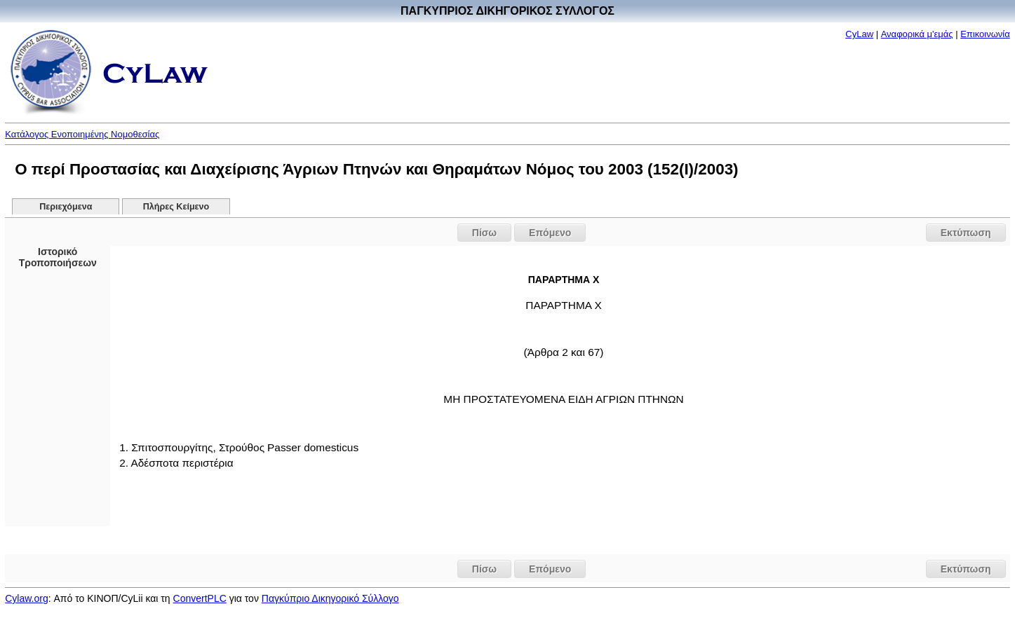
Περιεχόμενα (65, 207)
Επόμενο (550, 232)
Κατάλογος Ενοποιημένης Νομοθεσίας (82, 134)
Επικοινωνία (985, 34)
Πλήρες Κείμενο (176, 207)
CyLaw (859, 34)
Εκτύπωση (966, 232)
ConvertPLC (200, 598)
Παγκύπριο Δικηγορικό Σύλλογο (330, 598)
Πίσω (484, 232)
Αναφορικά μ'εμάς (917, 34)
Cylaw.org (26, 598)
